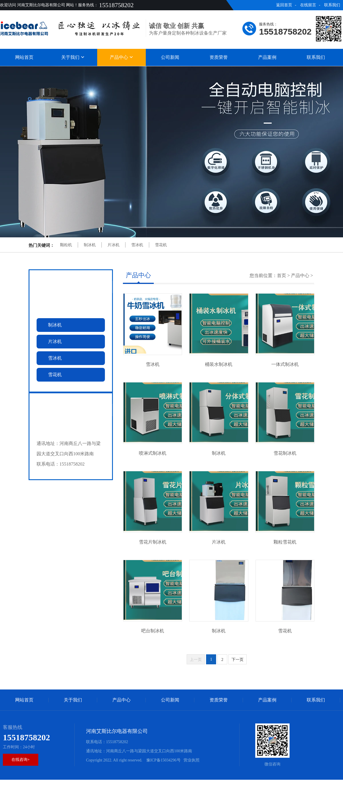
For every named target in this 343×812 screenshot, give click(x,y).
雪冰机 (137, 245)
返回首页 (284, 5)
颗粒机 (66, 245)
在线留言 (308, 5)
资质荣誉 (219, 57)
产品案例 (267, 57)
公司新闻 (170, 57)
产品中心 (121, 57)
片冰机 (113, 245)
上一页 (196, 659)
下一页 (238, 659)
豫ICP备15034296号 (162, 760)
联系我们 (332, 5)
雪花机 (161, 245)
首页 (281, 275)
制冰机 (90, 245)
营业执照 (192, 760)
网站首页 (24, 57)
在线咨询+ (20, 759)
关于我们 (73, 57)
